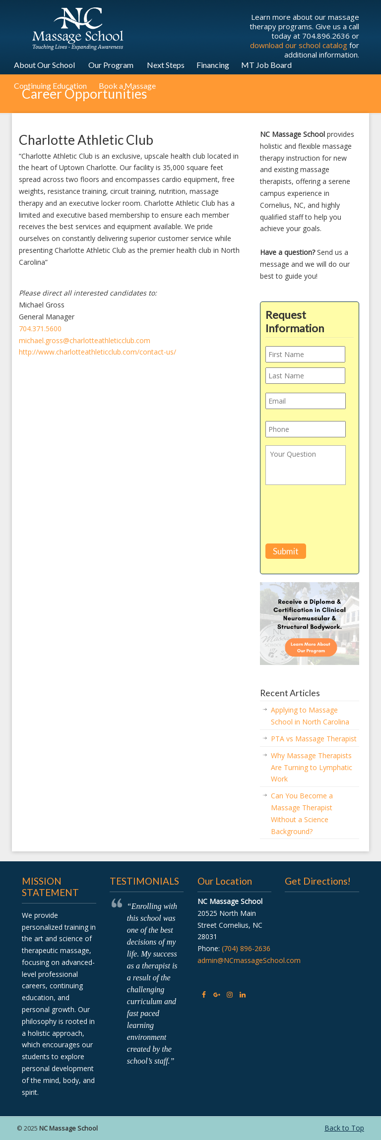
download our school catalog (298, 45)
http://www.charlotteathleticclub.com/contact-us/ (97, 352)
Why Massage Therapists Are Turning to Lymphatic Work (311, 767)
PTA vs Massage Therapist (314, 738)
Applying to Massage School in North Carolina (310, 715)
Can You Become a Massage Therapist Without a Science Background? (302, 813)
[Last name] (305, 375)
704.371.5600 (40, 328)
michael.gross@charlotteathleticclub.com (84, 340)
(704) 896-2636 (246, 948)
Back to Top (344, 1128)
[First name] (305, 354)
